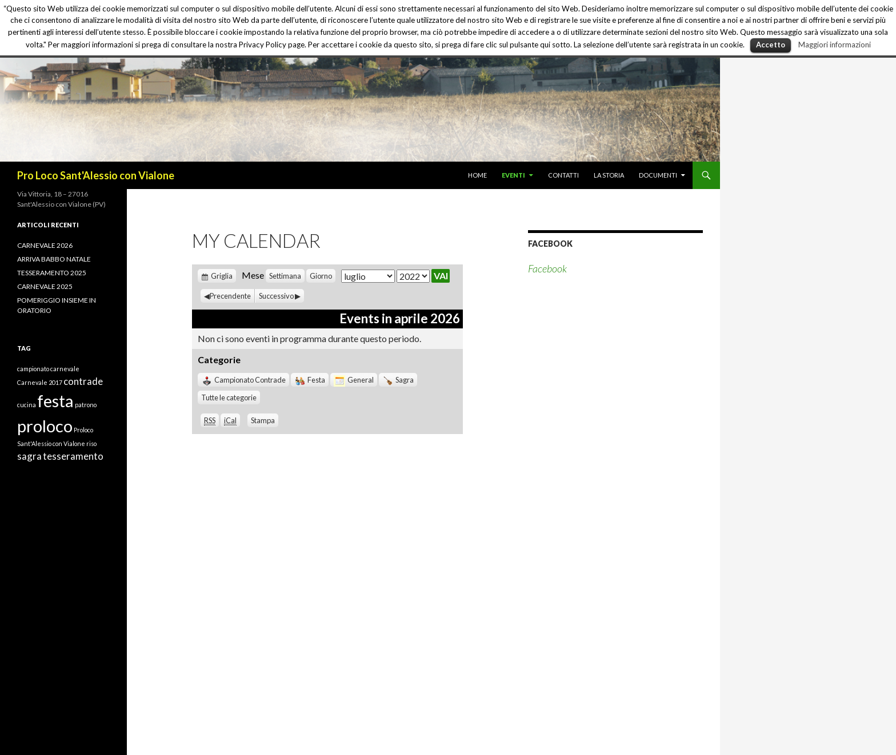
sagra (29, 456)
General (353, 379)
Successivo (276, 295)
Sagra (398, 379)
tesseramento (73, 456)
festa (55, 401)
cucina (26, 404)
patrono (86, 404)
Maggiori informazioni (834, 44)
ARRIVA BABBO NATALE (54, 259)
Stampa (264, 420)
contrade (83, 381)
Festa (309, 379)
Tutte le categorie (229, 397)
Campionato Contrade (243, 379)
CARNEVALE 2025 (45, 286)
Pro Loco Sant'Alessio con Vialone (95, 175)
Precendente (230, 295)
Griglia (222, 276)
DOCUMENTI (658, 175)
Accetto (770, 44)
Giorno (321, 275)
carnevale (64, 368)
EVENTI (513, 175)
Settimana (285, 275)
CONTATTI (563, 175)
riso (91, 443)
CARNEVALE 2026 (45, 245)
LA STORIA (609, 175)
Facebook (550, 243)
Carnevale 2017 (39, 382)
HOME (477, 175)
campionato (33, 368)
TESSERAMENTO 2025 (51, 272)
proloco (45, 426)
